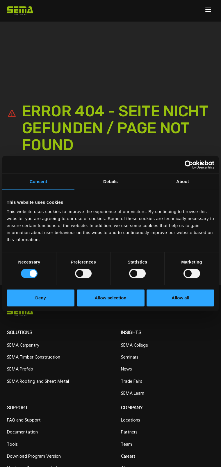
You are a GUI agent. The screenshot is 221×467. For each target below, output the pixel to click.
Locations (130, 420)
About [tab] (182, 181)
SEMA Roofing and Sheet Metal (38, 381)
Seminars (129, 357)
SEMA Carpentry (23, 344)
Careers (128, 456)
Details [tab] (110, 181)
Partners (129, 432)
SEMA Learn (132, 392)
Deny (40, 297)
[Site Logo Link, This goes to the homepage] (20, 10)
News (126, 369)
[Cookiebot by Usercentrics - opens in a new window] (188, 164)
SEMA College (134, 344)
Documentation (22, 432)
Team (126, 443)
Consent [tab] (38, 181)
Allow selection (110, 297)
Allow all (180, 297)
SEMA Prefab (20, 369)
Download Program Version (34, 456)
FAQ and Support (24, 420)
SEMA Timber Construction (33, 357)
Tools (12, 443)
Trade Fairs (131, 381)
